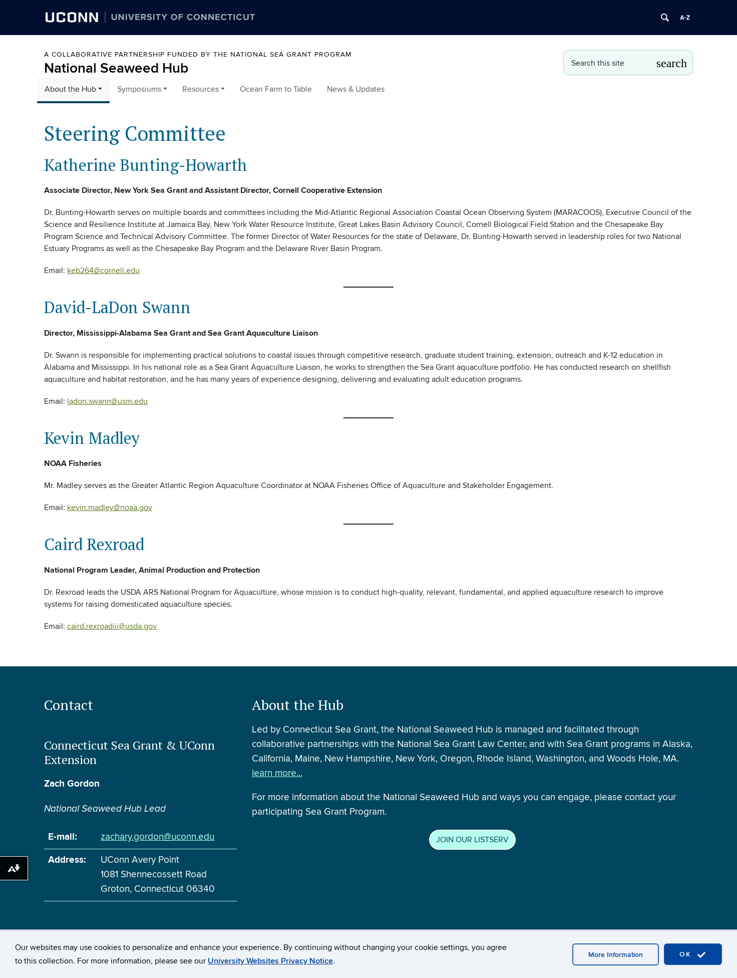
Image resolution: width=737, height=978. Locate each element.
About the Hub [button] (70, 89)
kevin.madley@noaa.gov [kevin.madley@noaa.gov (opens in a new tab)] (109, 508)
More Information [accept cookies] (615, 954)
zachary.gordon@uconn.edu (157, 839)
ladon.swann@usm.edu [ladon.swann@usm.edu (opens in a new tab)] (107, 401)
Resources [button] (200, 89)
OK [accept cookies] (692, 954)
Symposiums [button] (139, 89)
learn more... (277, 775)
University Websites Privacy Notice (270, 961)
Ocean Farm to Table (276, 89)
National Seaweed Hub (116, 68)
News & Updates (356, 89)
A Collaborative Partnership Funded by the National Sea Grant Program (197, 54)
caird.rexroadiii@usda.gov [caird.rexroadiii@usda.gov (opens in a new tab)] (112, 626)
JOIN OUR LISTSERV (472, 842)
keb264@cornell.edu (103, 271)
